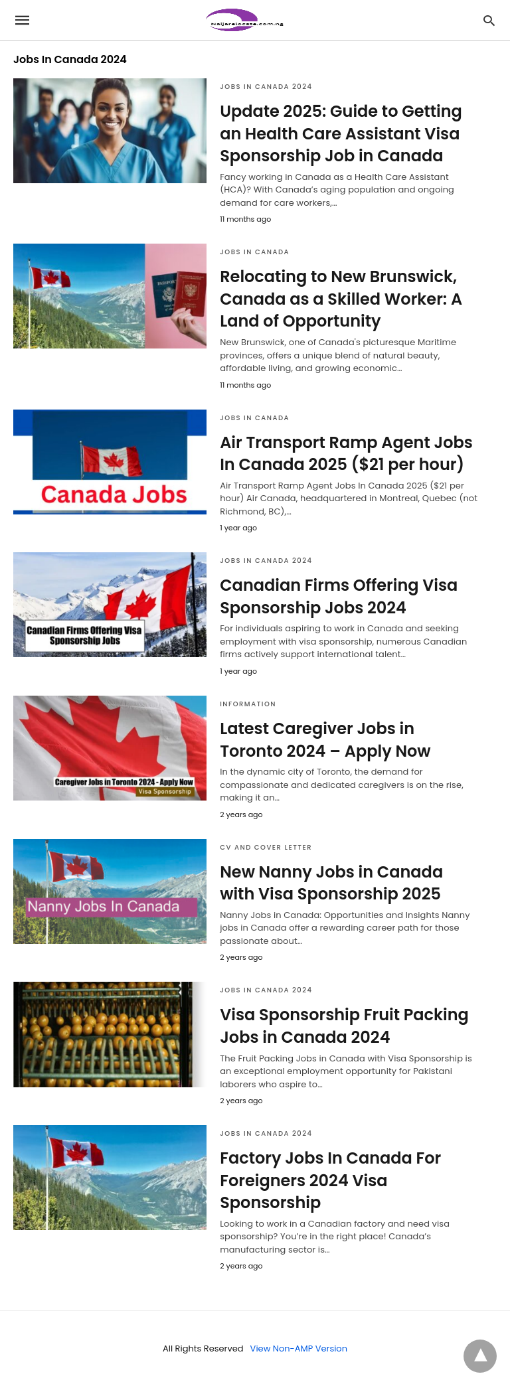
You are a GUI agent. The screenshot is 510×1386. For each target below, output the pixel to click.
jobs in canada (255, 252)
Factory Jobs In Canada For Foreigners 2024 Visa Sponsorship (330, 1180)
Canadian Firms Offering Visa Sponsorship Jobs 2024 (339, 596)
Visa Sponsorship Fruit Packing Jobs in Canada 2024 (344, 1026)
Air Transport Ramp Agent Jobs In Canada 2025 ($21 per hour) (346, 453)
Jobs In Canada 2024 (266, 87)
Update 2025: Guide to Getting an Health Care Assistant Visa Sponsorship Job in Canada (341, 133)
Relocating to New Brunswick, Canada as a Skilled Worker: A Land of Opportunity (341, 299)
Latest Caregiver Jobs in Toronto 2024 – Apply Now (325, 740)
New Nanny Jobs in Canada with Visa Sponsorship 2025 (331, 883)
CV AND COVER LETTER (266, 847)
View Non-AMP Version (298, 1348)
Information (248, 704)
